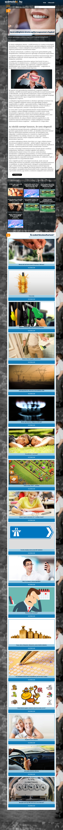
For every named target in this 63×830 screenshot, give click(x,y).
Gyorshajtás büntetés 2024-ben (31, 771)
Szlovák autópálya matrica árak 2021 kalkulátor (31, 550)
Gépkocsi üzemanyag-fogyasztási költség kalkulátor (31, 327)
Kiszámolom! (31, 267)
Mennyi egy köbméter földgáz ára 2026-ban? (31, 422)
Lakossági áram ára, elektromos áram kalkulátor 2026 (31, 390)
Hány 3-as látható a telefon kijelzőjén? (31, 581)
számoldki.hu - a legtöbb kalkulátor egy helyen (13, 3)
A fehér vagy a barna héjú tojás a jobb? (15, 184)
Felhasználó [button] (51, 2)
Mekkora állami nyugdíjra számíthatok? (31, 359)
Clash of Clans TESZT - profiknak (31, 485)
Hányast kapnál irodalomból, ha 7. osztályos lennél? (31, 517)
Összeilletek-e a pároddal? (31, 454)
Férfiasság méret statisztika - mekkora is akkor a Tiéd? (15, 200)
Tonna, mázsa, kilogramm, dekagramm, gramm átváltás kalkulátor (31, 645)
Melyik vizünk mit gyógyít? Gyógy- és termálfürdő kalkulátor (15, 216)
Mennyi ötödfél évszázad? (31, 613)
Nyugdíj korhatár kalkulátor (31, 739)
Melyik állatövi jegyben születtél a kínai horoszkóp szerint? (32, 708)
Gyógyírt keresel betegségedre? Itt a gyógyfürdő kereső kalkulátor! (47, 200)
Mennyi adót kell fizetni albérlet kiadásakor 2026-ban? (31, 264)
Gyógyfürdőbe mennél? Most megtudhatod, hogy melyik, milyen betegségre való (31, 185)
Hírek (44, 2)
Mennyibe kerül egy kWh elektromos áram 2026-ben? (31, 802)
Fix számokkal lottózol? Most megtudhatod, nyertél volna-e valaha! (31, 676)
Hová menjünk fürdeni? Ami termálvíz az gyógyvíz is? (31, 200)
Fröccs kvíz (31, 296)
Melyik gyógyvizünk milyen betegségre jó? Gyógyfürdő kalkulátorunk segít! (47, 185)
